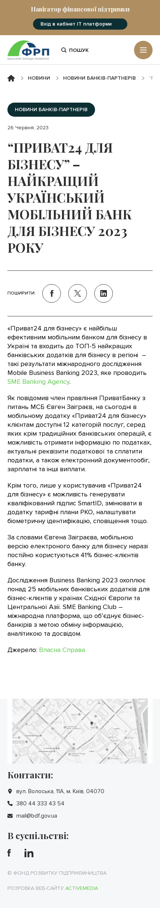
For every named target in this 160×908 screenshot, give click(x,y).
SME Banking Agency (38, 381)
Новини (39, 78)
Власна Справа (62, 650)
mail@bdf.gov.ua (36, 815)
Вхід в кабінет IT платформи (76, 24)
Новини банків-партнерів (99, 78)
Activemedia (81, 888)
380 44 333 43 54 (40, 803)
